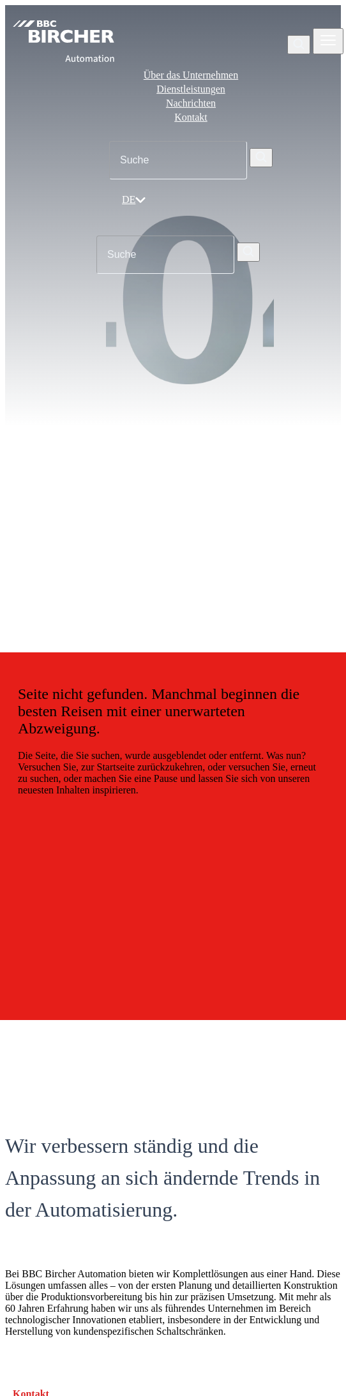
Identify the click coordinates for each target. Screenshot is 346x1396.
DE (134, 199)
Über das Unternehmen (191, 75)
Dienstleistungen (190, 89)
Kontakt (190, 117)
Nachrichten (191, 103)
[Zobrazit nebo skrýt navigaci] (328, 41)
